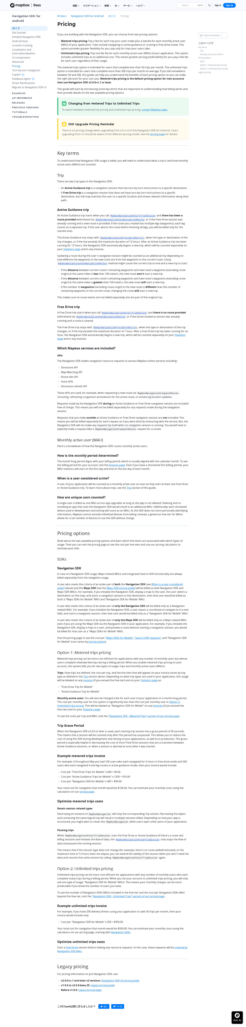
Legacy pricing (204, 72)
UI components (21, 57)
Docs (37, 5)
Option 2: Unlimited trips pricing (214, 68)
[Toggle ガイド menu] (44, 28)
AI (117, 5)
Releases (18, 103)
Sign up (229, 5)
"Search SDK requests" (147, 635)
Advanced (18, 62)
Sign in (218, 5)
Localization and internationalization (23, 51)
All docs (61, 16)
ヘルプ (140, 5)
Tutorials (25, 112)
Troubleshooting (29, 116)
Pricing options (204, 58)
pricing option (96, 639)
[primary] (103, 1003)
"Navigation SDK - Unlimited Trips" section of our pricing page (128, 893)
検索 (107, 5)
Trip (201, 51)
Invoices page (117, 463)
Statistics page (71, 248)
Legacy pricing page (90, 986)
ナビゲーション (92, 5)
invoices (88, 678)
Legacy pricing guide (103, 982)
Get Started (19, 32)
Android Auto (20, 41)
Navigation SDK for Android (26, 18)
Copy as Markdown (210, 35)
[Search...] (191, 5)
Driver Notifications (23, 83)
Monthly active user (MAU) (211, 54)
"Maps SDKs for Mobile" (119, 635)
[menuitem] (209, 5)
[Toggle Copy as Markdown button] (224, 35)
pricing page (157, 134)
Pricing (16, 66)
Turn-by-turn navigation (26, 70)
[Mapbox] (19, 5)
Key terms (202, 47)
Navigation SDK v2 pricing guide (120, 977)
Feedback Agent (27, 78)
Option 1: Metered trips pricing (213, 65)
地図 (76, 5)
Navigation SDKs (120, 929)
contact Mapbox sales (154, 109)
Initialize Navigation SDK (26, 37)
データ (127, 5)
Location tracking (22, 45)
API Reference (22, 98)
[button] (209, 5)
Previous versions (25, 107)
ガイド (16, 28)
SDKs (202, 61)
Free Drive (72, 944)
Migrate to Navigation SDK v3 (29, 87)
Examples (18, 93)
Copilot (22, 74)
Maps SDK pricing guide (121, 586)
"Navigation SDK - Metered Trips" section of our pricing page (143, 714)
